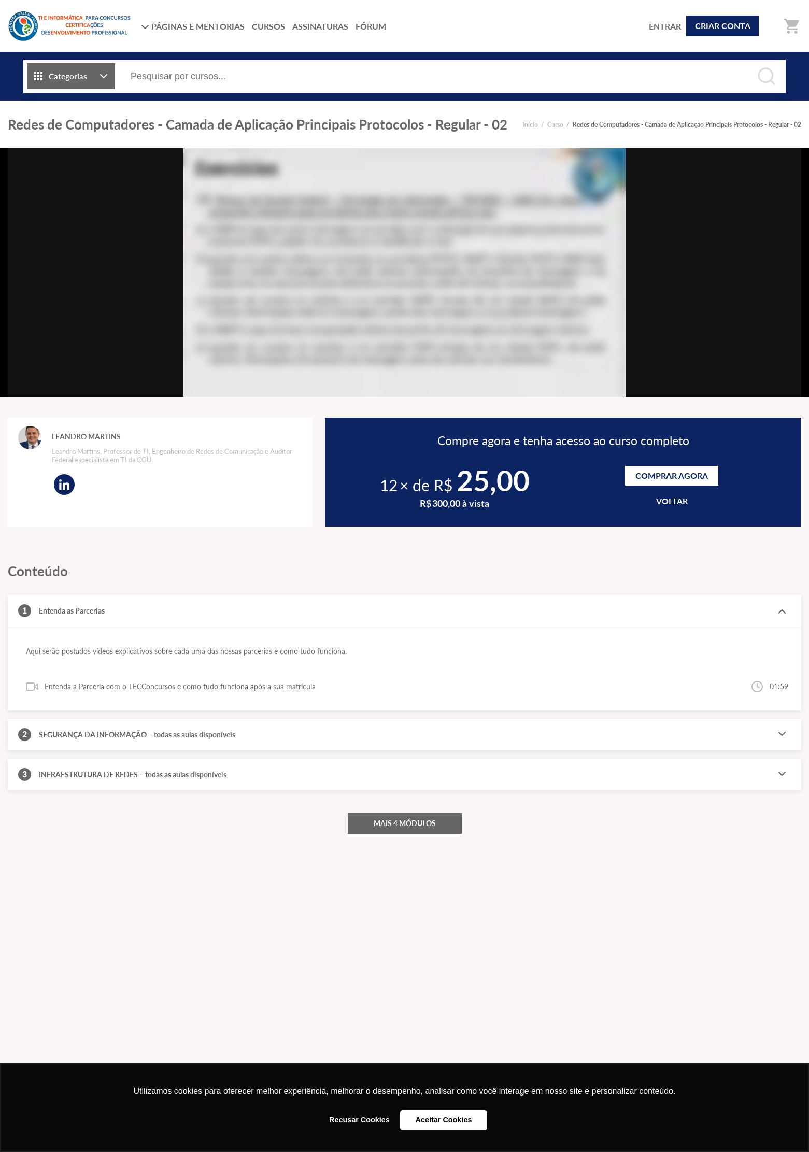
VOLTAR (672, 501)
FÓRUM (371, 26)
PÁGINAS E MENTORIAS (193, 26)
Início (530, 125)
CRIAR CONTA (722, 26)
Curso (555, 125)
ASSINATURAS (320, 26)
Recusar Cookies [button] (359, 1120)
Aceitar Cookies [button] (444, 1120)
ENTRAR (665, 26)
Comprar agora (671, 475)
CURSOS (268, 26)
